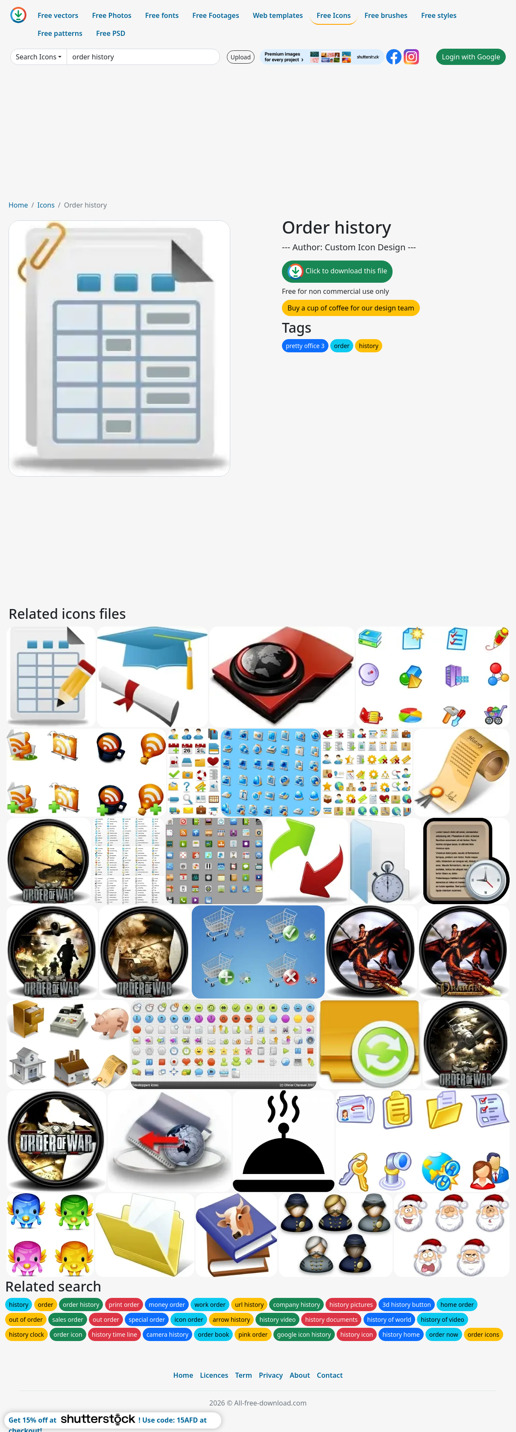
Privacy (271, 1375)
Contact (330, 1375)
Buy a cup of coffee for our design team (350, 308)
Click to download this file (337, 272)
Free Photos (111, 15)
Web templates (278, 15)
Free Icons (334, 15)
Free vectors (58, 15)
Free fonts (162, 15)
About (300, 1375)
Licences (214, 1375)
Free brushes (386, 15)
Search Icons (36, 56)
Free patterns (60, 33)
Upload (241, 57)
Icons (45, 205)
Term (243, 1375)
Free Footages (215, 15)
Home (18, 205)
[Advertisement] (258, 136)
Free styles (439, 15)
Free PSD (110, 33)
